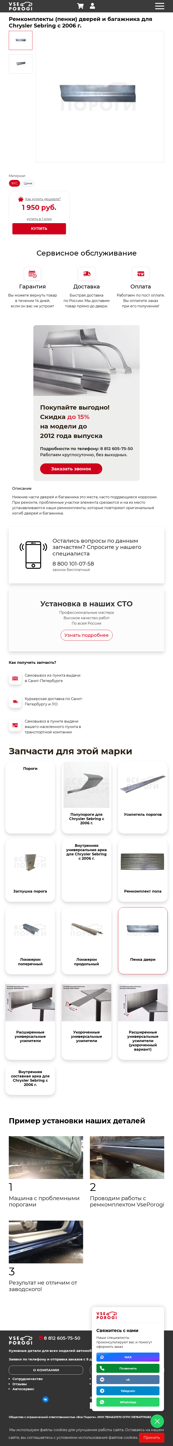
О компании (46, 1370)
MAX (128, 1357)
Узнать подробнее (86, 635)
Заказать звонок (71, 468)
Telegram (128, 1391)
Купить (39, 229)
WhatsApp (128, 1402)
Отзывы (19, 1384)
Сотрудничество (27, 1379)
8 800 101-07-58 (73, 564)
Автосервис (23, 1389)
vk (128, 1379)
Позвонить (128, 1368)
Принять (151, 1437)
